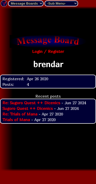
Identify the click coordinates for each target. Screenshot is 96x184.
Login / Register (48, 51)
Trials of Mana (16, 119)
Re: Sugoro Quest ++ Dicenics (31, 102)
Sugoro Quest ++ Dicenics (27, 108)
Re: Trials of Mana (19, 114)
